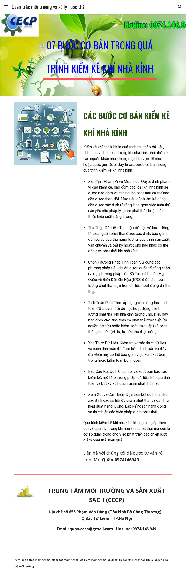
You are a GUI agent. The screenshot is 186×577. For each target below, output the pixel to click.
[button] (6, 6)
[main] (100, 54)
